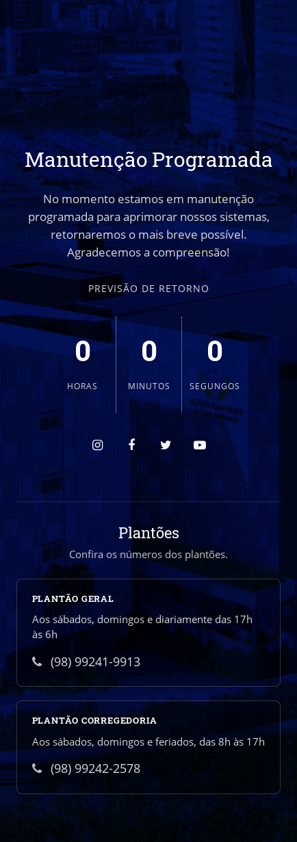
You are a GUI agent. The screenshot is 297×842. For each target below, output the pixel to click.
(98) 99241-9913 (86, 661)
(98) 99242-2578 (86, 768)
